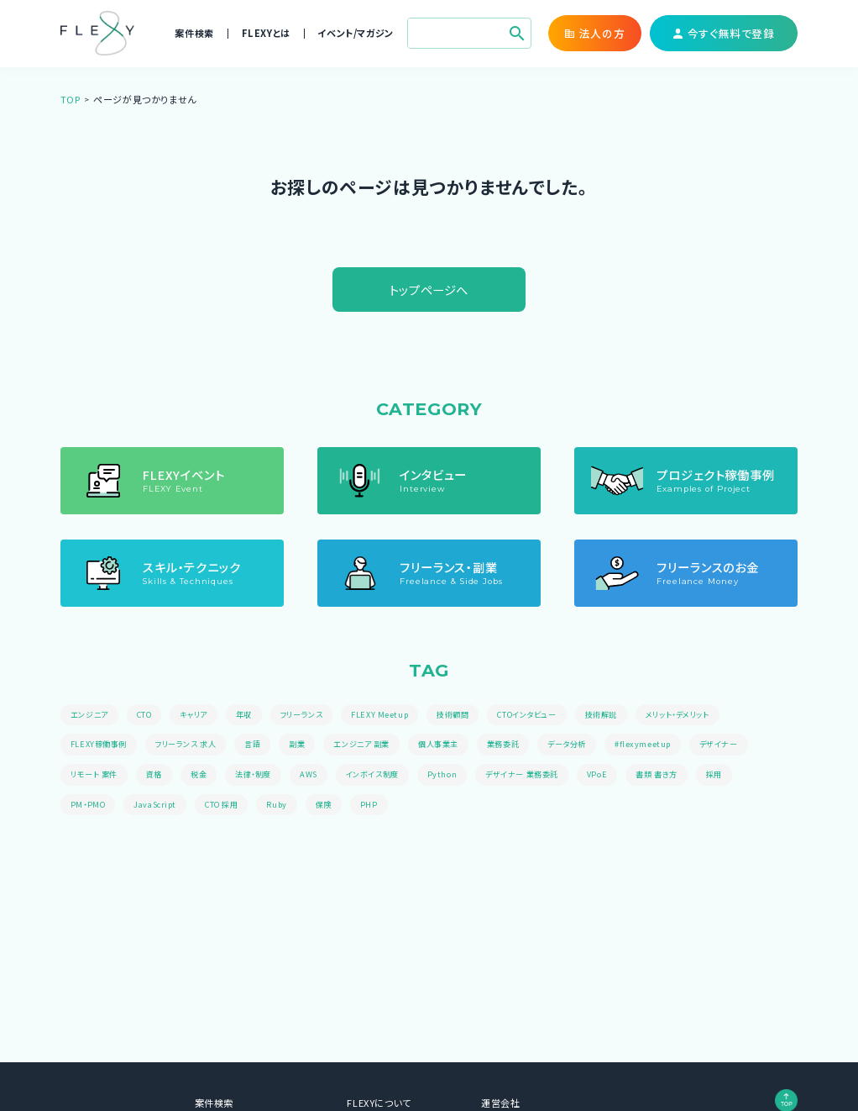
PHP (379, 807)
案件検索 (194, 32)
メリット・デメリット (713, 715)
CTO (149, 715)
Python (462, 776)
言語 (264, 745)
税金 (206, 776)
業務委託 (529, 745)
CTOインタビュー (550, 715)
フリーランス (315, 715)
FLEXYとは (266, 32)
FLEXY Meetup (397, 715)
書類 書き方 (687, 776)
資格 (160, 776)
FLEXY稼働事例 (100, 745)
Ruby (284, 807)
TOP (70, 99)
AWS (321, 776)
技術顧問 (471, 715)
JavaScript (157, 807)
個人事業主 (460, 745)
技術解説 (630, 715)
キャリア (201, 715)
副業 (310, 745)
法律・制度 (263, 776)
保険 (332, 807)
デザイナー (753, 745)
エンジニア (91, 715)
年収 (254, 715)
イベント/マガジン (355, 32)
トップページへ (429, 289)
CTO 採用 (226, 807)
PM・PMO (89, 807)
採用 (747, 776)
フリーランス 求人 (192, 745)
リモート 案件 (97, 776)
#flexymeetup (675, 745)
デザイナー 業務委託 (545, 776)
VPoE (625, 776)
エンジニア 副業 (379, 745)
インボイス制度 (388, 776)
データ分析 (596, 745)
